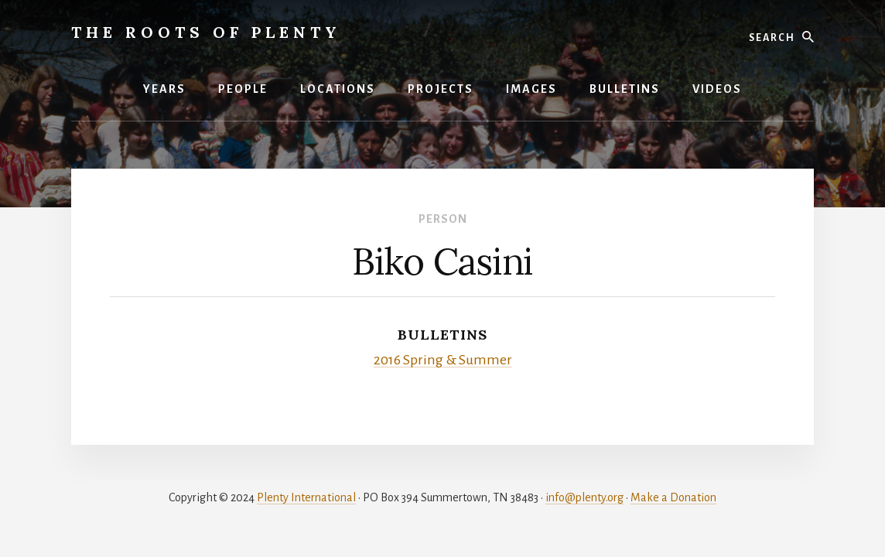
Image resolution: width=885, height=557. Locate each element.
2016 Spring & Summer (443, 359)
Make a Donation (673, 497)
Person (443, 219)
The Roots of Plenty (206, 32)
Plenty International (306, 497)
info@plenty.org (584, 497)
